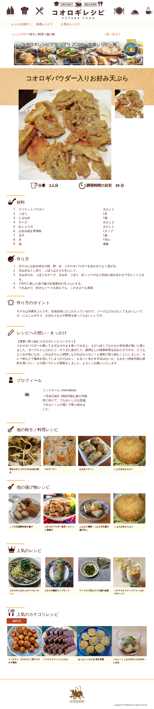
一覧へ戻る (110, 34)
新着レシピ (43, 24)
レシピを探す (20, 24)
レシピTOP (19, 34)
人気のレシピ (69, 24)
